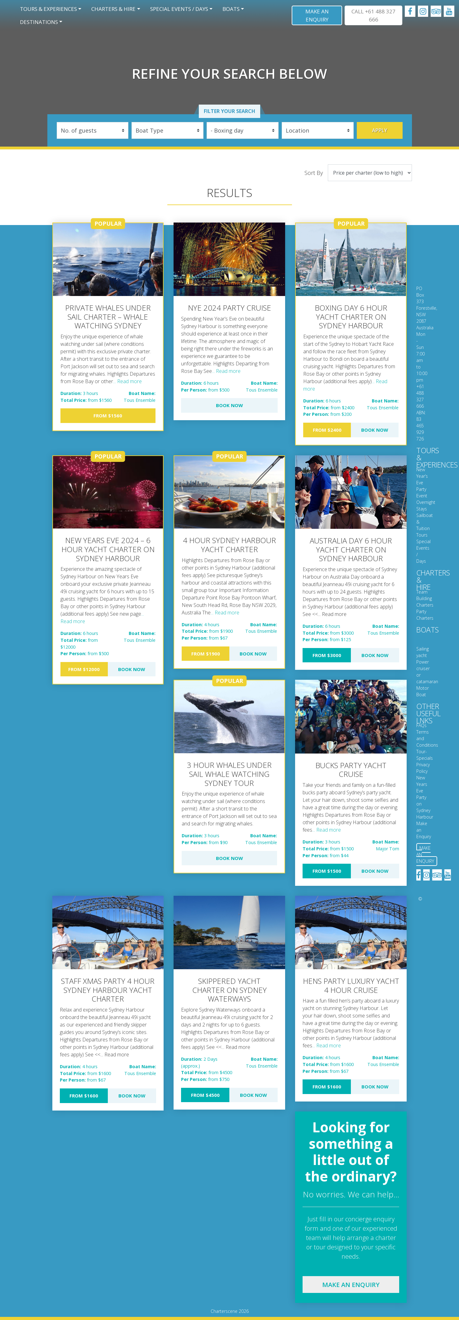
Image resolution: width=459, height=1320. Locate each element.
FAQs (421, 725)
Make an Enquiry (317, 15)
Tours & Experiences (48, 8)
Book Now (229, 405)
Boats (231, 8)
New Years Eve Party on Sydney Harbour (424, 797)
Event (421, 496)
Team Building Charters (424, 598)
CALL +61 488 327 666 (373, 15)
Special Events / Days (179, 8)
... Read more (127, 381)
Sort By (313, 172)
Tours (422, 535)
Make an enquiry (351, 1284)
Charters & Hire (113, 8)
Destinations (39, 22)
